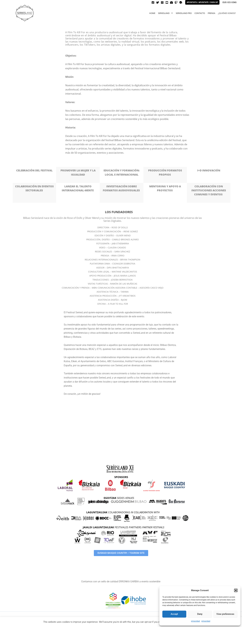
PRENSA (211, 13)
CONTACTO (199, 13)
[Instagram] (162, 2)
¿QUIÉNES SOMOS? (227, 13)
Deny (199, 614)
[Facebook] (153, 2)
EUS (225, 2)
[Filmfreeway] (171, 2)
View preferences (225, 614)
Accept (174, 614)
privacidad (195, 621)
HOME (152, 13)
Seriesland (165, 13)
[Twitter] (157, 2)
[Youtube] (166, 2)
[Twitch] (176, 2)
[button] (235, 590)
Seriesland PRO (184, 13)
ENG (234, 2)
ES (229, 2)
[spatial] (180, 2)
